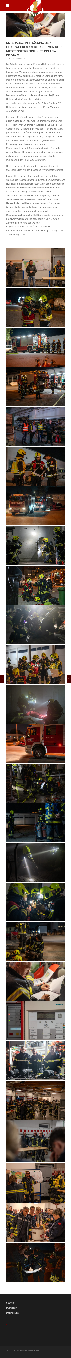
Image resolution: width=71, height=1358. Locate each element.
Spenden (10, 1303)
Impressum (11, 1308)
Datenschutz (12, 1313)
